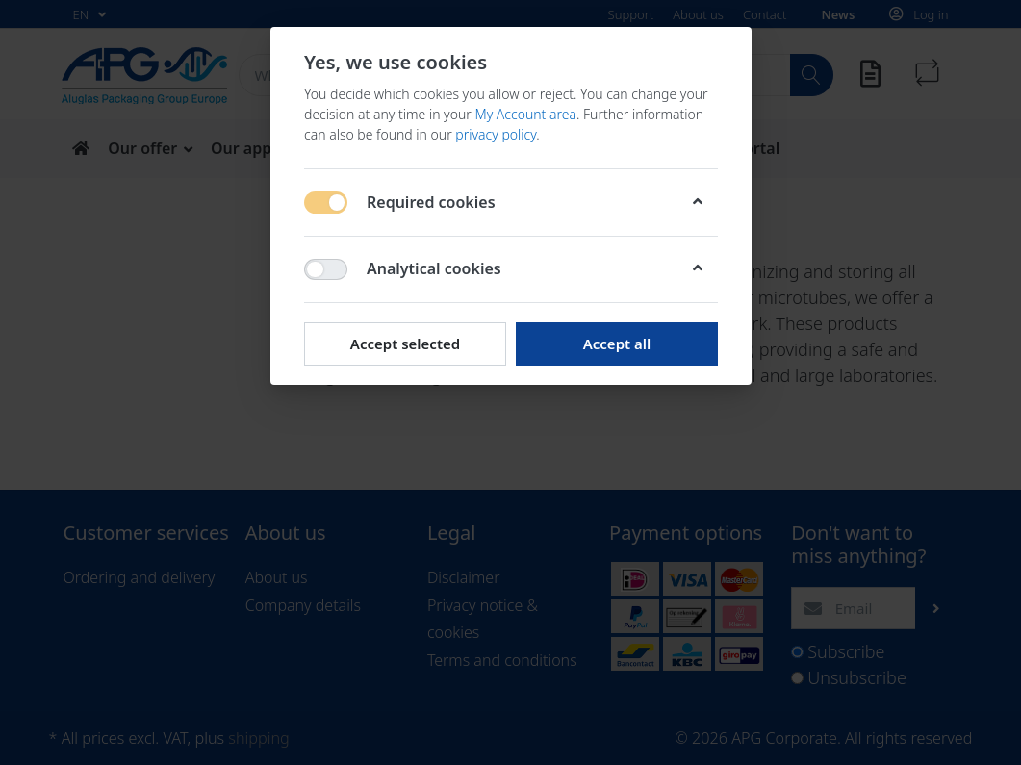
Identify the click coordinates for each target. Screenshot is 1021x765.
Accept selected (404, 343)
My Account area (525, 114)
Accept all (616, 343)
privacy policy (495, 134)
